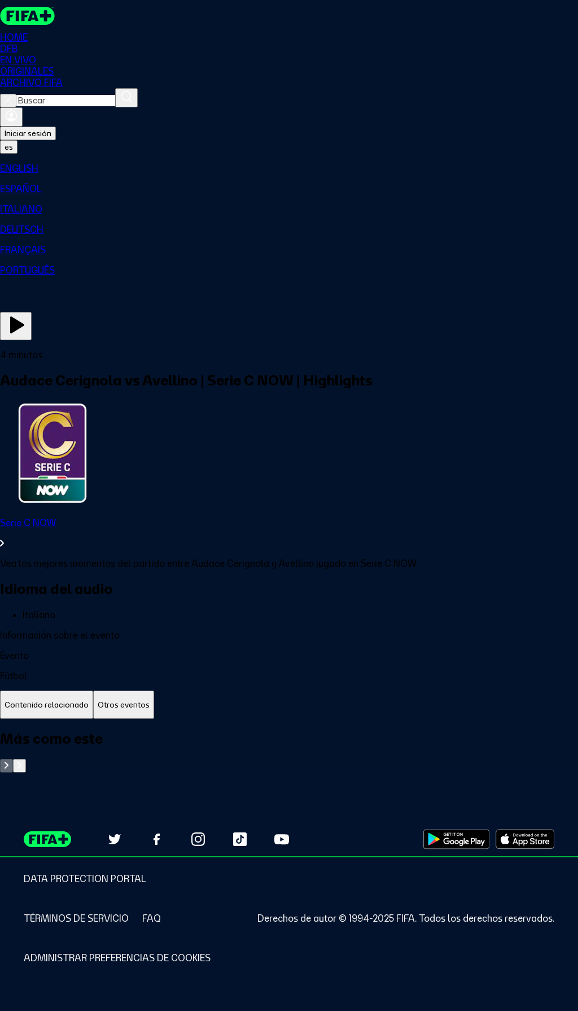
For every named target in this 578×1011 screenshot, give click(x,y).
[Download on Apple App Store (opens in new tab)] (525, 839)
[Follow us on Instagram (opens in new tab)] (198, 839)
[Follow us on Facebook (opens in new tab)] (156, 839)
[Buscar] (126, 97)
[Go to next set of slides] (19, 766)
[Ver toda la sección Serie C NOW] (289, 533)
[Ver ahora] (16, 326)
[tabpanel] (289, 751)
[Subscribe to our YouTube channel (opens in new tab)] (281, 839)
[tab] (46, 705)
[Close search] (8, 100)
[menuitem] (289, 168)
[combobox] (65, 100)
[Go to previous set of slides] (6, 766)
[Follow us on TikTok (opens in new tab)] (239, 839)
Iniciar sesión (28, 133)
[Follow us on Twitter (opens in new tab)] (114, 839)
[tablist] (289, 705)
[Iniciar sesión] (11, 117)
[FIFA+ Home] (27, 16)
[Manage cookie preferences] (117, 958)
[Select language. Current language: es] (8, 147)
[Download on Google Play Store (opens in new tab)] (456, 839)
